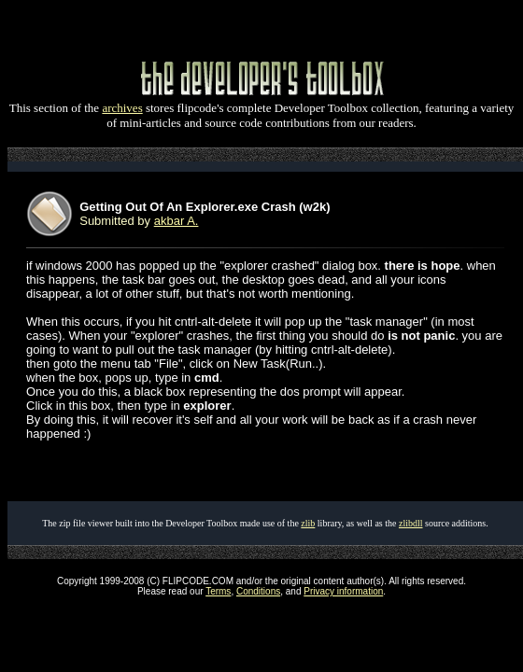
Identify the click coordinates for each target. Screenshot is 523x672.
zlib (308, 523)
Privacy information (343, 591)
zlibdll (411, 523)
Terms (218, 591)
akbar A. (176, 221)
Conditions (258, 591)
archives (122, 108)
